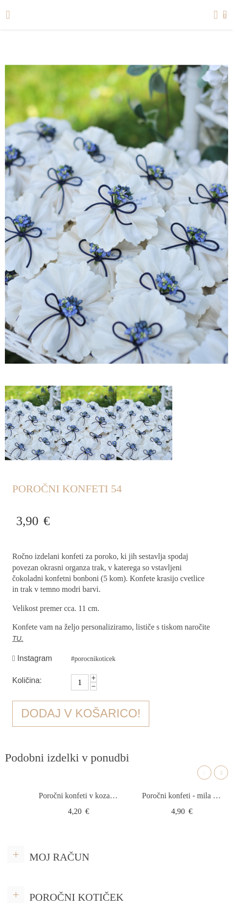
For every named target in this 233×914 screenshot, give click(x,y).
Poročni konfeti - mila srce (182, 795)
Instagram (32, 658)
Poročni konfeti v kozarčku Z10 (78, 795)
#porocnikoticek (93, 658)
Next (221, 772)
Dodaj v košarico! (80, 713)
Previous (204, 772)
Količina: (27, 680)
